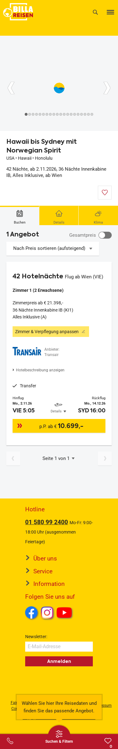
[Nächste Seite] (105, 458)
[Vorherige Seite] (13, 458)
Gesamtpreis (82, 235)
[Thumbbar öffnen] (59, 736)
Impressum (102, 705)
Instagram (47, 612)
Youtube (65, 613)
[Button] (11, 88)
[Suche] (95, 12)
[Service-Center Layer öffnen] (10, 741)
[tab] (19, 215)
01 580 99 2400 (46, 522)
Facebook (31, 612)
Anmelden (59, 661)
